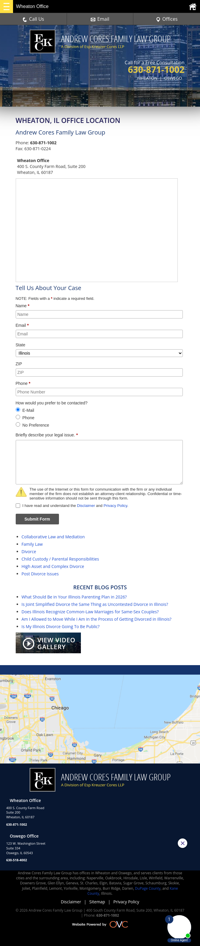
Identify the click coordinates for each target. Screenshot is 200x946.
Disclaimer (86, 505)
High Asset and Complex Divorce (53, 566)
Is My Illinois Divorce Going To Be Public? (61, 626)
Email (100, 19)
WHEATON (147, 78)
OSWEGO (173, 78)
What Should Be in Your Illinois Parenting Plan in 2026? (74, 597)
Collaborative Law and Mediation (53, 537)
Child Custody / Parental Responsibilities (60, 559)
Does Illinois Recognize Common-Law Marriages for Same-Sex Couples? (90, 611)
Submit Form (37, 519)
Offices (167, 19)
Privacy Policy (115, 505)
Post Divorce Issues (40, 574)
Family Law (32, 544)
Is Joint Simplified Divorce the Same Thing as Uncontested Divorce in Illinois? (95, 604)
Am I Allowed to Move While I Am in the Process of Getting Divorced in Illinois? (97, 619)
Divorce (29, 551)
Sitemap (97, 902)
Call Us (33, 19)
